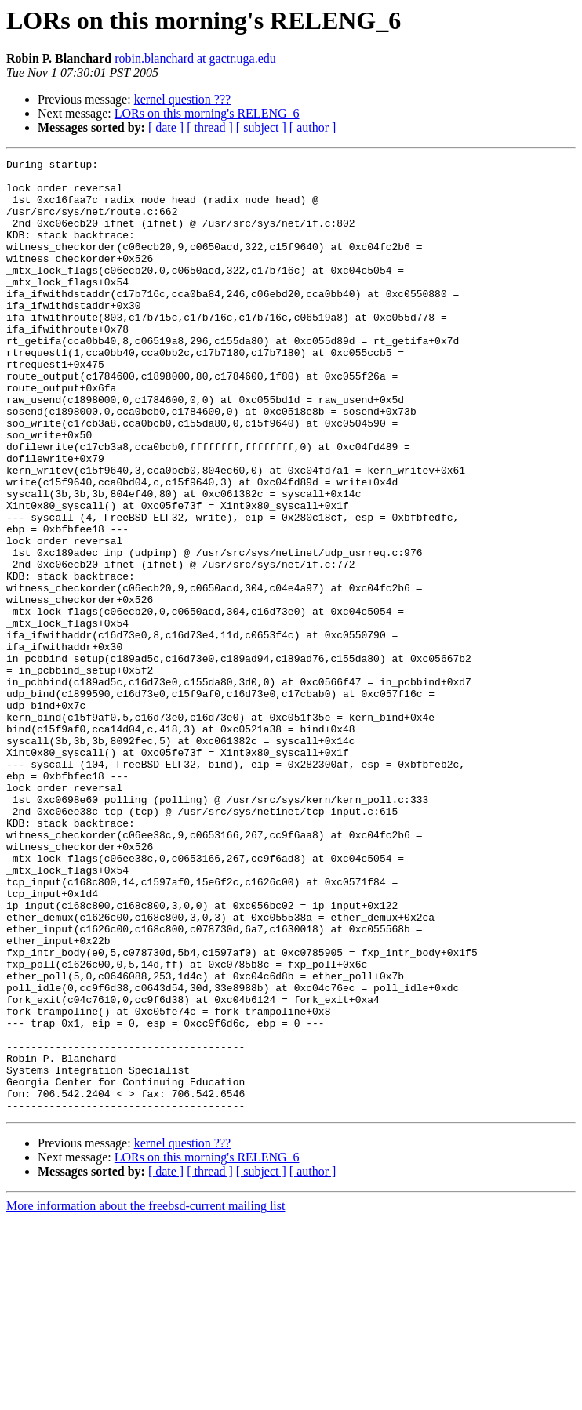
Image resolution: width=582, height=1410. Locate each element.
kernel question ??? (182, 99)
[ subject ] (261, 127)
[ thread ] (210, 127)
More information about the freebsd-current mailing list (145, 1396)
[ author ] (312, 127)
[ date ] (166, 127)
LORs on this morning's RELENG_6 (207, 113)
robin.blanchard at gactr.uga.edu (195, 58)
